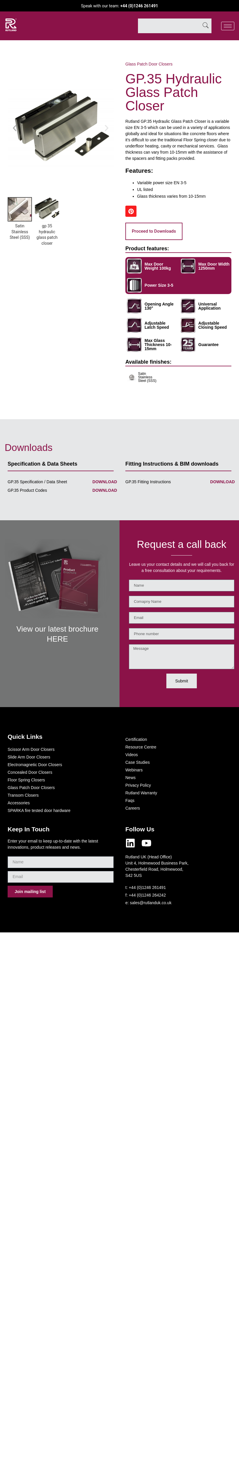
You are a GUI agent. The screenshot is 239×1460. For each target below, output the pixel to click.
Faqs (129, 800)
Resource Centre (140, 747)
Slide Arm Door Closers (29, 757)
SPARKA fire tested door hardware (39, 810)
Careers (132, 808)
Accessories (19, 803)
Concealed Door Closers (30, 772)
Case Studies (137, 762)
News (130, 777)
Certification (136, 739)
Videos (131, 754)
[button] (15, 128)
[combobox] (169, 26)
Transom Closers (23, 795)
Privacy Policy (138, 785)
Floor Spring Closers (26, 780)
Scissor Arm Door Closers (31, 749)
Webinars (134, 770)
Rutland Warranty (141, 793)
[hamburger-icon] (227, 26)
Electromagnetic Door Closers (35, 764)
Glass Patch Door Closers (149, 64)
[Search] (205, 26)
